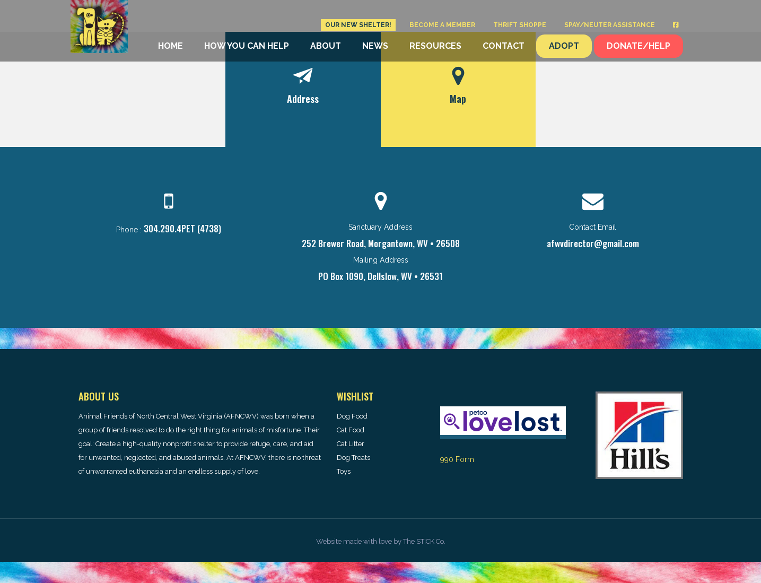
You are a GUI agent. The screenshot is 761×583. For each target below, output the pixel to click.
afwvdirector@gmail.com (593, 243)
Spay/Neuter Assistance (609, 25)
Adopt (564, 46)
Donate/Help (638, 46)
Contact (503, 46)
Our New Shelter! (358, 25)
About (325, 46)
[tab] (303, 89)
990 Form (457, 459)
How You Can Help (246, 46)
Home (170, 46)
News (375, 46)
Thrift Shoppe (519, 25)
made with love (367, 541)
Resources (435, 46)
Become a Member (442, 25)
